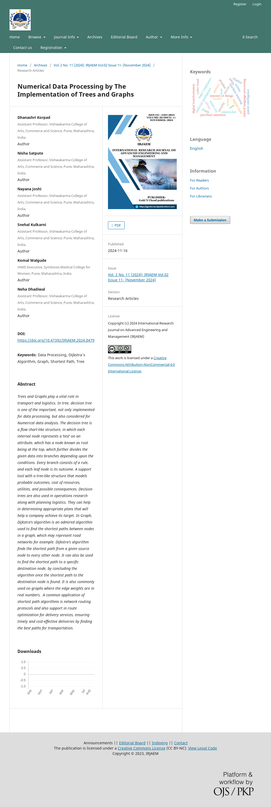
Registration (51, 47)
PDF (117, 225)
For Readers (199, 180)
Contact (181, 742)
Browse (35, 36)
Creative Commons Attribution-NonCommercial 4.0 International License (141, 364)
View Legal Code (202, 748)
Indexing (160, 742)
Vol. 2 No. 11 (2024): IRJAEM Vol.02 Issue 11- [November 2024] (102, 65)
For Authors (199, 188)
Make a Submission (210, 220)
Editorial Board (124, 36)
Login (256, 4)
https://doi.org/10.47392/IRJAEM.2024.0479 (55, 340)
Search (250, 36)
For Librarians (201, 196)
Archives (94, 36)
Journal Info (65, 36)
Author (152, 36)
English (196, 148)
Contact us (22, 47)
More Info (180, 36)
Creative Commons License (141, 748)
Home (15, 36)
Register (239, 4)
